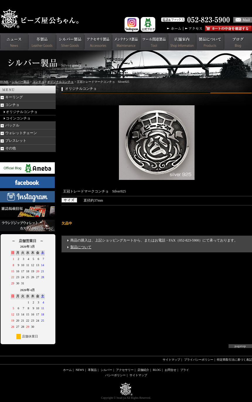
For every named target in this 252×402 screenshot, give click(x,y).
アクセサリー (125, 369)
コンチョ (38, 81)
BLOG (157, 369)
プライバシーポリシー (198, 359)
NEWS (80, 369)
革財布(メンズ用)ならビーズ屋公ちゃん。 (41, 18)
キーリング (14, 97)
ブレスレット (15, 140)
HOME (4, 81)
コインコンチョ (18, 118)
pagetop (240, 346)
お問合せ (170, 369)
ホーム (67, 369)
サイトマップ (171, 359)
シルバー (106, 369)
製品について (80, 247)
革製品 (92, 369)
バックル (12, 125)
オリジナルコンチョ (60, 81)
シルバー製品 (20, 81)
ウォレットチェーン (21, 133)
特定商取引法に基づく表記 (234, 359)
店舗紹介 (143, 369)
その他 (10, 148)
